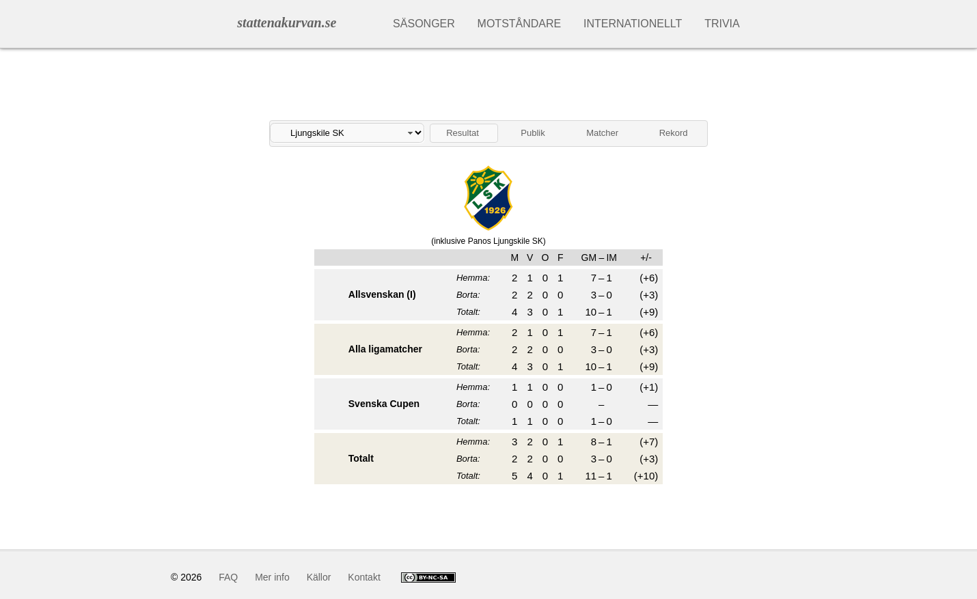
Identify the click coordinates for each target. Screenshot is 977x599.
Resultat (462, 133)
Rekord (673, 133)
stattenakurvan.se (286, 22)
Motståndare (520, 23)
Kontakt (364, 577)
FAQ (228, 577)
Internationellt (632, 23)
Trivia (722, 23)
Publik (533, 133)
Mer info (272, 577)
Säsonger (424, 23)
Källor (319, 577)
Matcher (602, 133)
